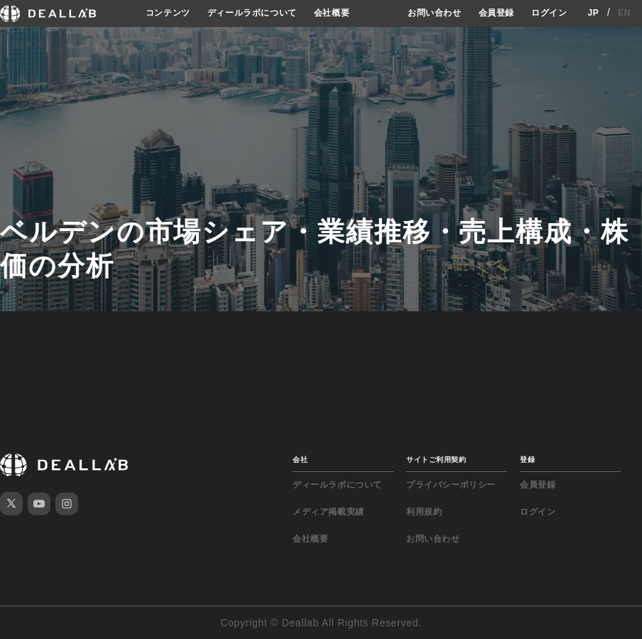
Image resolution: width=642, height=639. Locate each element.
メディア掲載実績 (328, 512)
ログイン (549, 13)
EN (624, 13)
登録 (527, 459)
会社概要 (331, 13)
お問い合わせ (435, 13)
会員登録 (496, 13)
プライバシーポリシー (451, 485)
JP (593, 13)
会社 (300, 459)
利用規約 (424, 512)
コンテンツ (168, 13)
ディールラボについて (252, 13)
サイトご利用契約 (436, 459)
